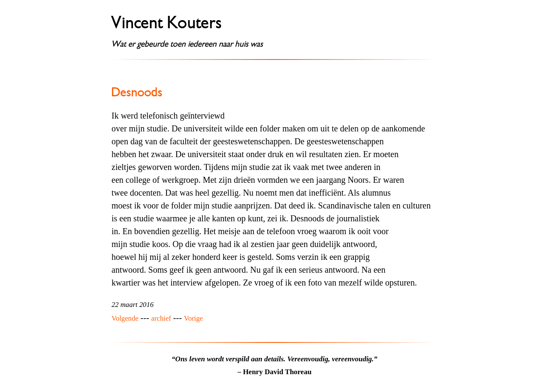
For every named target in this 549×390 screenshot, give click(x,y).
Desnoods (137, 92)
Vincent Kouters (167, 22)
